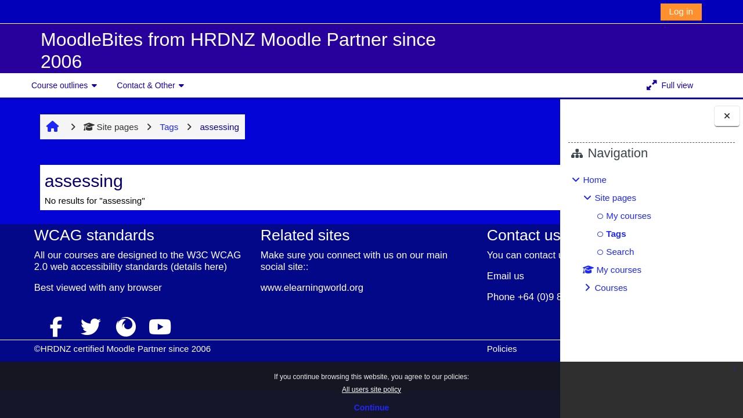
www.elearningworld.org (247, 287)
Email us (400, 287)
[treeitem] (651, 234)
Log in (681, 11)
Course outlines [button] (59, 85)
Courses (610, 288)
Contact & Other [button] (146, 85)
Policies (397, 360)
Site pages (91, 127)
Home (595, 180)
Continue (371, 407)
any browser (110, 299)
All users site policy (371, 389)
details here (82, 278)
